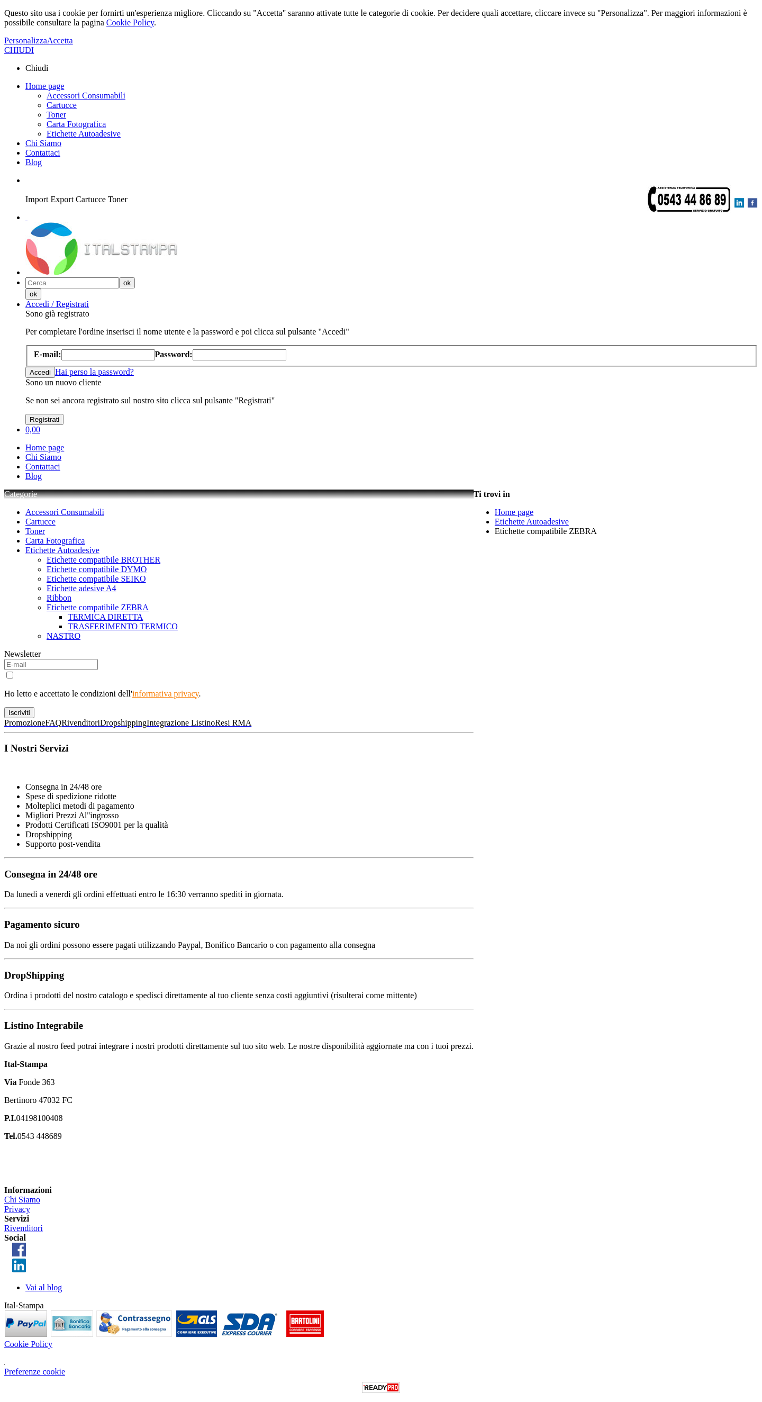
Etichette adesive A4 (81, 588)
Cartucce (62, 105)
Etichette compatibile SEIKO (96, 578)
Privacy (17, 1209)
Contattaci (42, 152)
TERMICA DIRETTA (105, 616)
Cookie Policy (130, 22)
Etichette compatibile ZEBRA (98, 607)
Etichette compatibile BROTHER (103, 559)
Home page (44, 86)
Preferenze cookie (34, 1371)
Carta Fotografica (76, 124)
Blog (33, 162)
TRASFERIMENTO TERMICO (123, 626)
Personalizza (25, 40)
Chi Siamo (43, 143)
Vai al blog (43, 1287)
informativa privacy (165, 693)
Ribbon (59, 597)
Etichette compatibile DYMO (97, 569)
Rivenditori (23, 1228)
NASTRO (63, 635)
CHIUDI (19, 50)
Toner (56, 114)
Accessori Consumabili (86, 95)
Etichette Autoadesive (84, 133)
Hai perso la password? (94, 371)
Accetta (60, 40)
